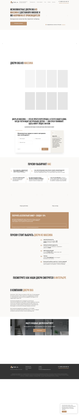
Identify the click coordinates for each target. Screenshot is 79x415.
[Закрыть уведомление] (76, 404)
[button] (64, 2)
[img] (29, 23)
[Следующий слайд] (76, 44)
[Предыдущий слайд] (3, 44)
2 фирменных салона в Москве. (56, 24)
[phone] (39, 236)
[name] (39, 233)
